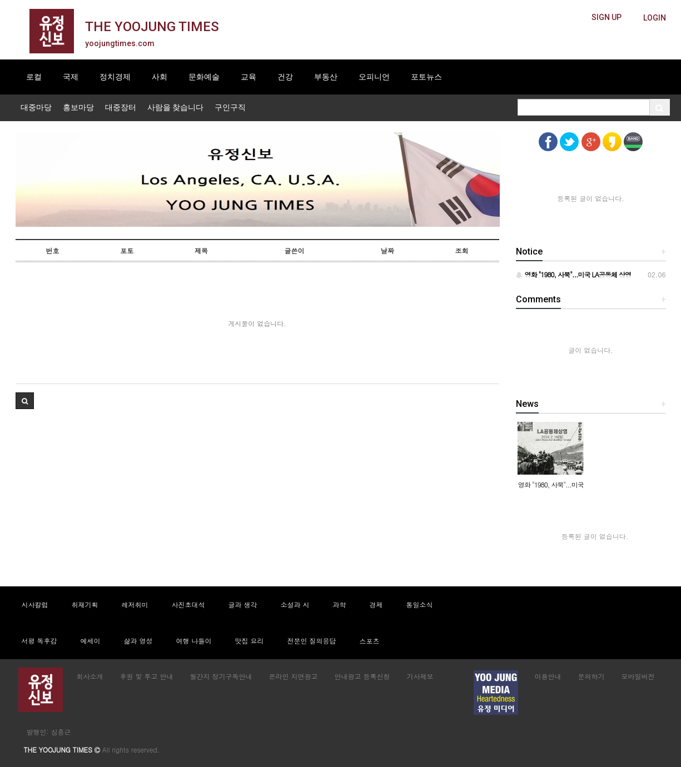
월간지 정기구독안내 (221, 676)
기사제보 (420, 676)
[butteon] (654, 18)
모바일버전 (638, 676)
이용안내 (548, 676)
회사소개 (90, 676)
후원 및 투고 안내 (146, 676)
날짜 (387, 250)
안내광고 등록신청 (362, 676)
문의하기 (591, 676)
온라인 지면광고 (293, 676)
